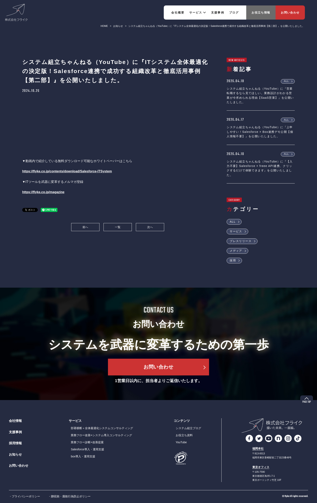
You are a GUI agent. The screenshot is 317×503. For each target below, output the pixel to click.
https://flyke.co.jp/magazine (43, 192)
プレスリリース (240, 241)
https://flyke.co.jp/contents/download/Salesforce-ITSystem (67, 171)
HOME (104, 26)
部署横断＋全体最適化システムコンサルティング (102, 428)
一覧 (117, 227)
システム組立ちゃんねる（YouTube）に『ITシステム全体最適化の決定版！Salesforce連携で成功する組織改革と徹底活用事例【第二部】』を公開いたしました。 (216, 26)
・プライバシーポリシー (24, 496)
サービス (236, 231)
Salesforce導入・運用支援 (87, 449)
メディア (236, 250)
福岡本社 (258, 448)
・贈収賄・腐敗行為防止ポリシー (69, 496)
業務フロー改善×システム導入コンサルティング (101, 435)
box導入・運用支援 (83, 456)
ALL (286, 81)
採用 (233, 260)
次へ (150, 227)
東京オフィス (260, 467)
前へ (85, 227)
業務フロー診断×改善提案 (87, 442)
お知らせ (118, 26)
